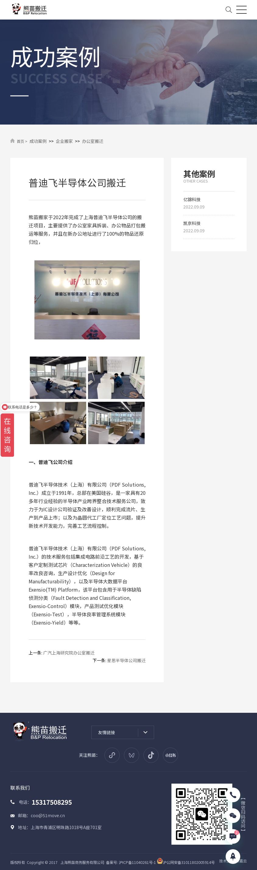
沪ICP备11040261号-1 (137, 862)
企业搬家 (64, 141)
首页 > (22, 141)
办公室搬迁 (92, 141)
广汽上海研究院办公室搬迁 (68, 653)
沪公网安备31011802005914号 (186, 862)
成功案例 (38, 141)
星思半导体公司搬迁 (126, 660)
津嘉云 (241, 861)
